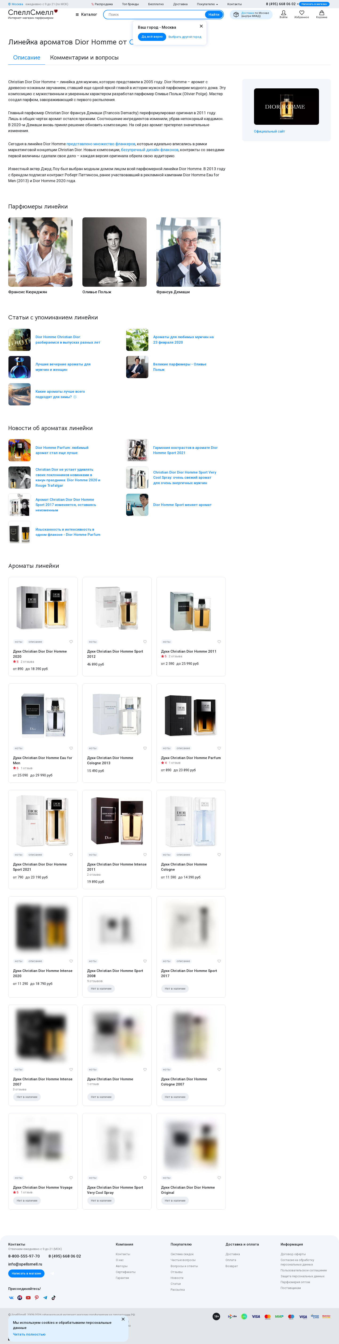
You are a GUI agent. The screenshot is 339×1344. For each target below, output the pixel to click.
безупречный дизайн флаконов (149, 149)
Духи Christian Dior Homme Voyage (43, 1187)
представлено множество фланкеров (101, 143)
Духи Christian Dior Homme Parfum (191, 758)
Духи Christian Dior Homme (110, 1079)
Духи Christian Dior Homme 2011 (189, 651)
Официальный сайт (269, 131)
